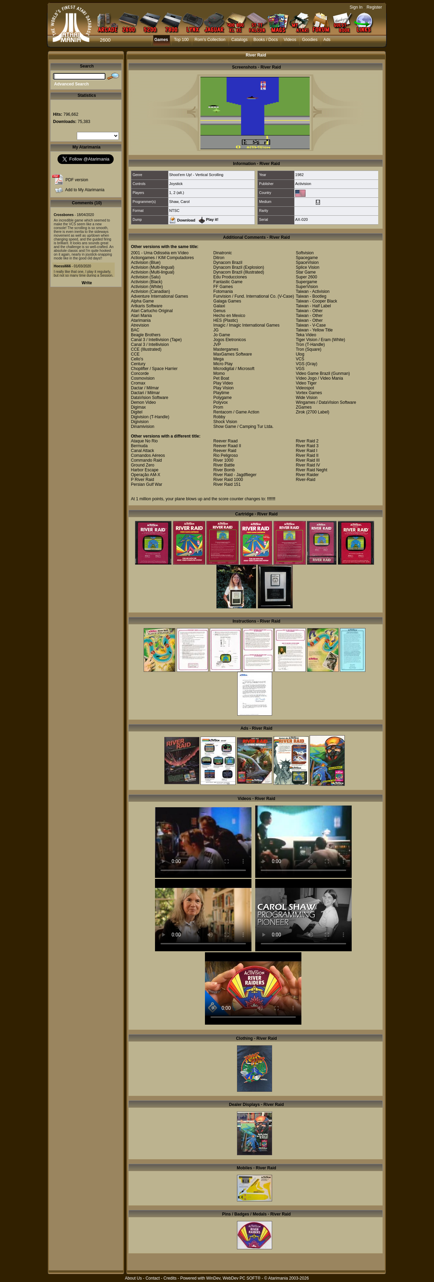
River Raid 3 (307, 445)
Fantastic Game (227, 281)
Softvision (305, 252)
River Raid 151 (226, 484)
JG (215, 330)
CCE (135, 349)
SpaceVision (307, 262)
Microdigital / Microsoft (233, 368)
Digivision (139, 416)
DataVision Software (149, 397)
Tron (300, 344)
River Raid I (307, 450)
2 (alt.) (178, 193)
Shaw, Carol (179, 201)
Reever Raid (224, 450)
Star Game (306, 272)
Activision (303, 184)
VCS (300, 359)
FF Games (223, 286)
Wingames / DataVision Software (326, 402)
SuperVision (307, 286)
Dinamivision (142, 426)
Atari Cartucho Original (152, 310)
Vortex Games (309, 392)
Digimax (138, 407)
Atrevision (140, 325)
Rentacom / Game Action (236, 412)
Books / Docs (266, 39)
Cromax (138, 383)
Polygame (222, 397)
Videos (289, 39)
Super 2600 (306, 277)
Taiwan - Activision (313, 291)
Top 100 (181, 39)
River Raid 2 (307, 441)
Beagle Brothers (146, 334)
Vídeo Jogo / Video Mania (319, 378)
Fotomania (223, 291)
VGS (300, 363)
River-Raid (306, 479)
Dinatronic (222, 252)
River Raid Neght (311, 470)
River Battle (224, 465)
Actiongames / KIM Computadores (162, 257)
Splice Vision (307, 267)
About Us (133, 1278)
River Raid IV (308, 465)
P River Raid (142, 479)
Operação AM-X (145, 474)
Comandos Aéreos (148, 455)
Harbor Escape (144, 470)
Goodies (310, 39)
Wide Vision (307, 397)
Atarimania (141, 320)
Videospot (305, 388)
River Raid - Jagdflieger (234, 474)
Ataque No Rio (144, 441)
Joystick (176, 184)
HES (217, 320)
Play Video (223, 383)
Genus (219, 310)
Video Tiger (306, 383)
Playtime (221, 392)
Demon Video (143, 402)
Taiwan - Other (309, 310)
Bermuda (139, 445)
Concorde (140, 373)
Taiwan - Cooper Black (316, 301)
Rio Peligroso (225, 455)
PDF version (76, 179)
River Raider (307, 474)
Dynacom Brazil (227, 262)
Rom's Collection (210, 39)
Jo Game (221, 334)
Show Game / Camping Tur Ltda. (243, 426)
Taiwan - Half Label (313, 306)
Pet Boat (221, 378)
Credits (169, 1278)
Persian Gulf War (146, 484)
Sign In (356, 7)
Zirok (300, 412)
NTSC (174, 210)
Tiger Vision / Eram (313, 339)
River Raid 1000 (228, 479)
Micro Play (222, 363)
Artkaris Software (146, 306)
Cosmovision (143, 378)
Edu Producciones (230, 277)
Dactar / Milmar (145, 388)
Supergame (306, 281)
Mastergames (225, 349)
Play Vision (223, 388)
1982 (299, 175)
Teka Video (306, 334)
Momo (219, 373)
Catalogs (239, 39)
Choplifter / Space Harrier (154, 368)
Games (161, 39)
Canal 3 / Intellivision (150, 339)
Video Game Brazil (313, 373)
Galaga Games (227, 301)
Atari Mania (141, 315)
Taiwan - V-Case (311, 325)
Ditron (218, 257)
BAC (135, 330)
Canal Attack (142, 450)
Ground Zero (142, 465)
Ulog (300, 354)
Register (374, 7)
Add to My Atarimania (84, 189)
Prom (218, 407)
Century (138, 363)
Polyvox (220, 402)
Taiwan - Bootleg (311, 296)
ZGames (304, 407)
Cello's (137, 359)
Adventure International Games (159, 296)
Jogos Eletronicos (229, 339)
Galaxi (219, 306)
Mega (218, 359)
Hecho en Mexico (229, 315)
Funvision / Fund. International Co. (244, 296)
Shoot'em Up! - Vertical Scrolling (196, 175)
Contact (152, 1278)
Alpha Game (142, 301)
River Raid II (307, 455)
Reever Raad (225, 441)
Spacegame (307, 257)
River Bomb (224, 470)
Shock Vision (225, 421)
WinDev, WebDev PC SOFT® (233, 1278)
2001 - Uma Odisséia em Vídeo (159, 252)
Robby (219, 416)
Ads (327, 39)
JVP (217, 344)
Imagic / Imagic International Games (246, 325)
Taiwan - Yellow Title (314, 330)
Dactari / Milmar (145, 392)
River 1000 (223, 460)
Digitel (136, 412)
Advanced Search (71, 84)
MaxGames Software (232, 354)
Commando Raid (146, 460)
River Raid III (308, 460)
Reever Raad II (227, 445)
